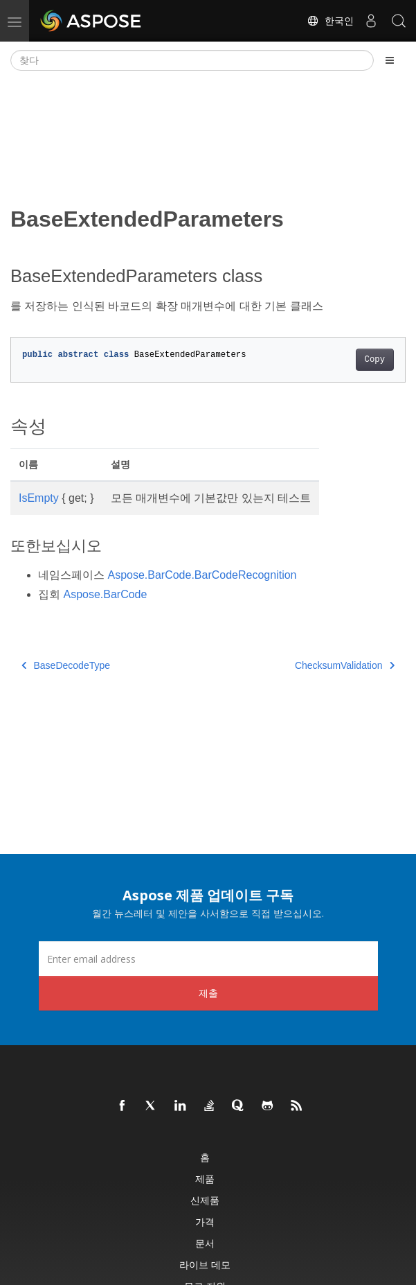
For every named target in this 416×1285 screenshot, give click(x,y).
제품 (205, 1178)
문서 (205, 1243)
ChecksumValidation (345, 665)
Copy (375, 360)
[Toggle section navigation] (390, 60)
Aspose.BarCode (105, 594)
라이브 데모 (204, 1264)
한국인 (330, 21)
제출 (208, 992)
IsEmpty (39, 498)
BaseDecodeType (65, 665)
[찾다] (192, 60)
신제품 (204, 1200)
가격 (205, 1221)
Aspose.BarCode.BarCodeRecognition (201, 575)
